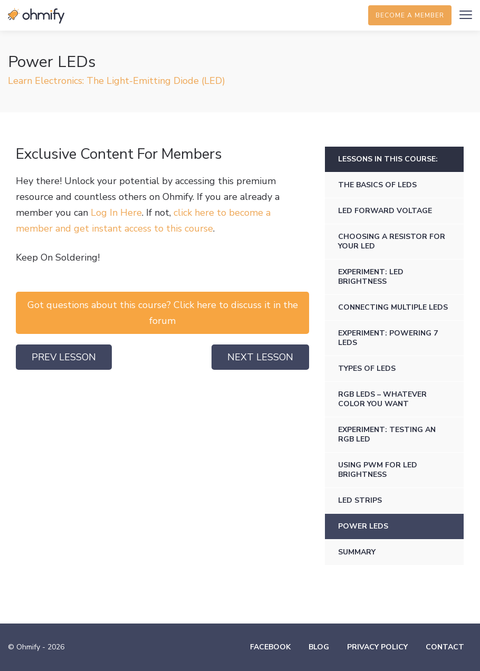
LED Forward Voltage (385, 211)
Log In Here (116, 212)
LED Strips (360, 500)
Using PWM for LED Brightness (377, 470)
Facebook (270, 647)
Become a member (410, 15)
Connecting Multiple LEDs (393, 307)
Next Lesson (260, 357)
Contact (445, 647)
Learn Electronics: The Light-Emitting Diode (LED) (116, 80)
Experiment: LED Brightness (371, 276)
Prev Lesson (64, 357)
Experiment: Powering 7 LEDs (388, 338)
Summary (357, 552)
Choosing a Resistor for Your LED (391, 241)
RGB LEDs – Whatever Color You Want (382, 399)
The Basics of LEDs (377, 185)
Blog (319, 647)
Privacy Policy (377, 647)
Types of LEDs (367, 368)
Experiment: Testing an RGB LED (387, 434)
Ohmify (37, 16)
